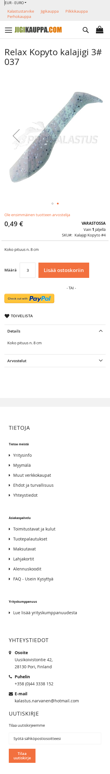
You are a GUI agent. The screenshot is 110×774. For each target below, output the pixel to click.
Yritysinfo (22, 455)
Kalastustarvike (20, 11)
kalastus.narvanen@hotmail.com (47, 701)
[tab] (55, 331)
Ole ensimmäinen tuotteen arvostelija (37, 214)
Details (13, 331)
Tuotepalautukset (30, 539)
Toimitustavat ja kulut (34, 529)
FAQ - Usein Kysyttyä (33, 579)
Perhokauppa (19, 16)
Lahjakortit (23, 559)
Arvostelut (16, 360)
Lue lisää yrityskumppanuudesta (45, 612)
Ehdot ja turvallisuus (33, 485)
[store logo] (38, 30)
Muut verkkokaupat (32, 475)
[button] (15, 3)
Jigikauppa (50, 11)
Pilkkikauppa (76, 11)
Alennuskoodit (27, 569)
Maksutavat (24, 549)
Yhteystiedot (25, 495)
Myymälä (22, 465)
